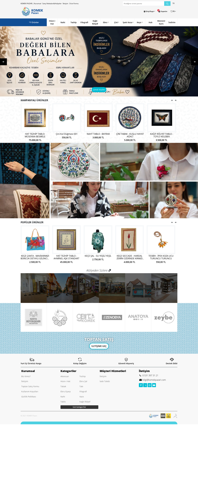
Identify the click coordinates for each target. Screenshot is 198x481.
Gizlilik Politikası (28, 396)
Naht (63, 22)
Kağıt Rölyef (95, 22)
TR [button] (173, 3)
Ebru (105, 22)
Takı (81, 386)
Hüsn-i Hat (52, 22)
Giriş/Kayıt (150, 11)
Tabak (63, 386)
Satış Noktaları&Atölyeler (52, 3)
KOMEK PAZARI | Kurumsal (31, 3)
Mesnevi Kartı (161, 22)
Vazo (81, 396)
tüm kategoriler (79, 407)
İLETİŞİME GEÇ (99, 346)
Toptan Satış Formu (30, 386)
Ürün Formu (74, 3)
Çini (116, 22)
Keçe (139, 22)
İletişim (65, 3)
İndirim (171, 22)
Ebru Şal (83, 381)
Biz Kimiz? (26, 376)
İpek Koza (127, 22)
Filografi (84, 22)
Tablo (63, 401)
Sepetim (163, 11)
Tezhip (74, 22)
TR (174, 11)
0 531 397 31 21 (150, 375)
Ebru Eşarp (66, 391)
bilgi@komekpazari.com (154, 379)
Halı (150, 22)
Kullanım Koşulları (29, 391)
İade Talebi (105, 381)
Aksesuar (65, 376)
